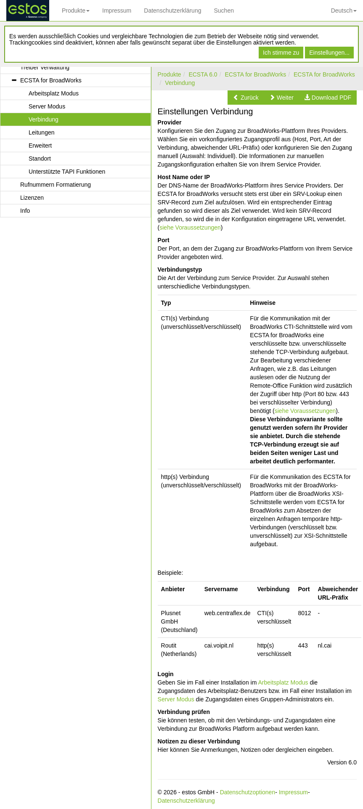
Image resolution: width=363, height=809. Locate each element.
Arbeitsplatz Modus (283, 682)
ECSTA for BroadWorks (255, 74)
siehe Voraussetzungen (190, 227)
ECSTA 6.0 (202, 74)
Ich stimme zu (281, 52)
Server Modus (176, 699)
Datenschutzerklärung (172, 10)
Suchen (223, 10)
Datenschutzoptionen (248, 792)
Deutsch (344, 10)
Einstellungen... (329, 52)
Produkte (76, 10)
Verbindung (180, 82)
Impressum (116, 10)
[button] (246, 97)
